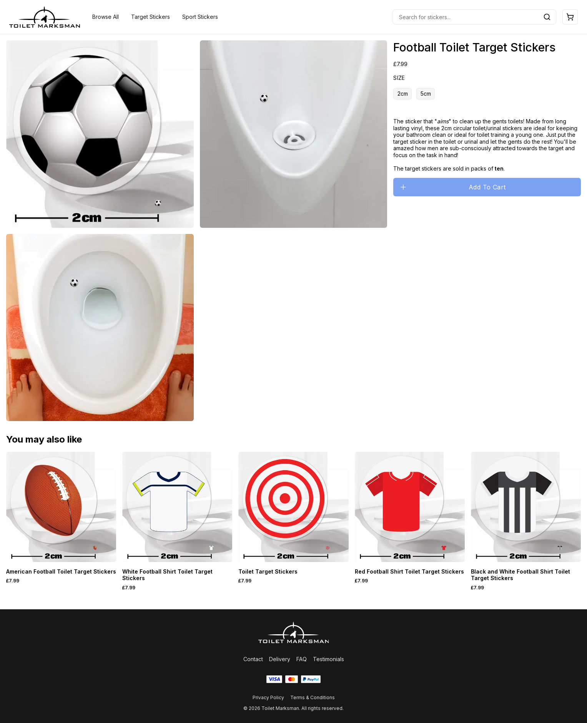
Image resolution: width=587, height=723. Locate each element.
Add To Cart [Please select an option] (452, 187)
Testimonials (328, 659)
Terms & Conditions (312, 697)
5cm (426, 93)
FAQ (301, 659)
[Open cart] (570, 17)
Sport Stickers (200, 16)
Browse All (105, 16)
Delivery (279, 659)
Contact (253, 659)
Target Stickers (150, 16)
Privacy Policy (268, 697)
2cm (402, 93)
